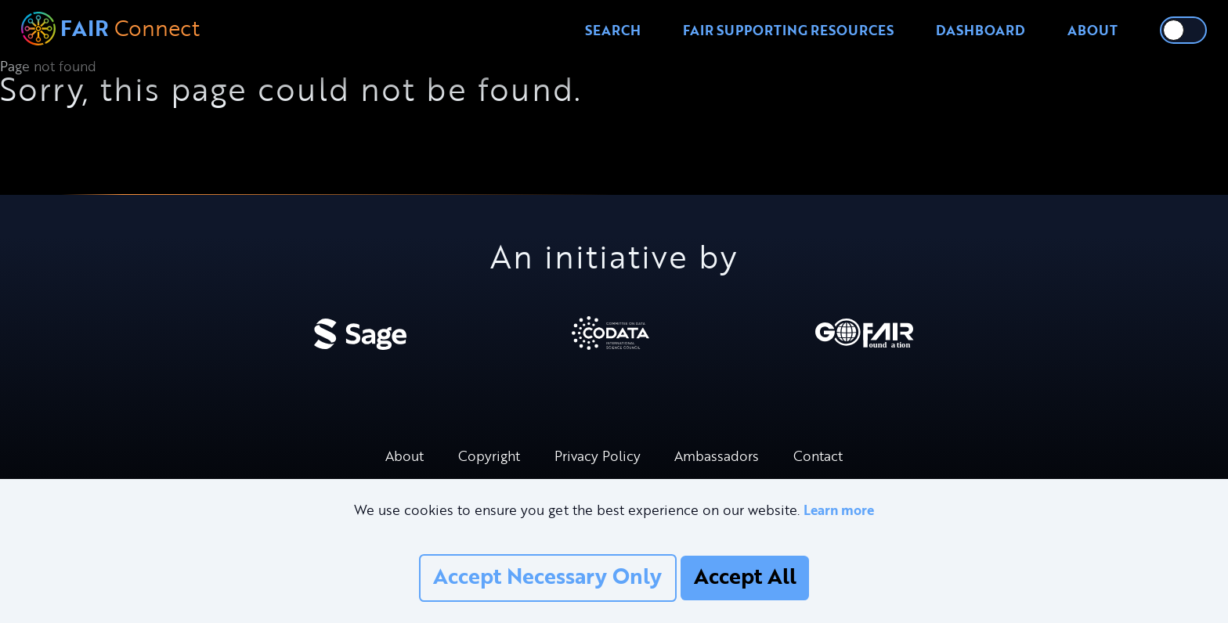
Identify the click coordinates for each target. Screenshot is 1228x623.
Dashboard (980, 30)
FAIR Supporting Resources (788, 30)
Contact (818, 456)
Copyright (489, 456)
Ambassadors (716, 456)
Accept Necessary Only (547, 576)
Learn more (839, 510)
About (1092, 30)
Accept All (745, 576)
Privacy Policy (597, 456)
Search (613, 30)
